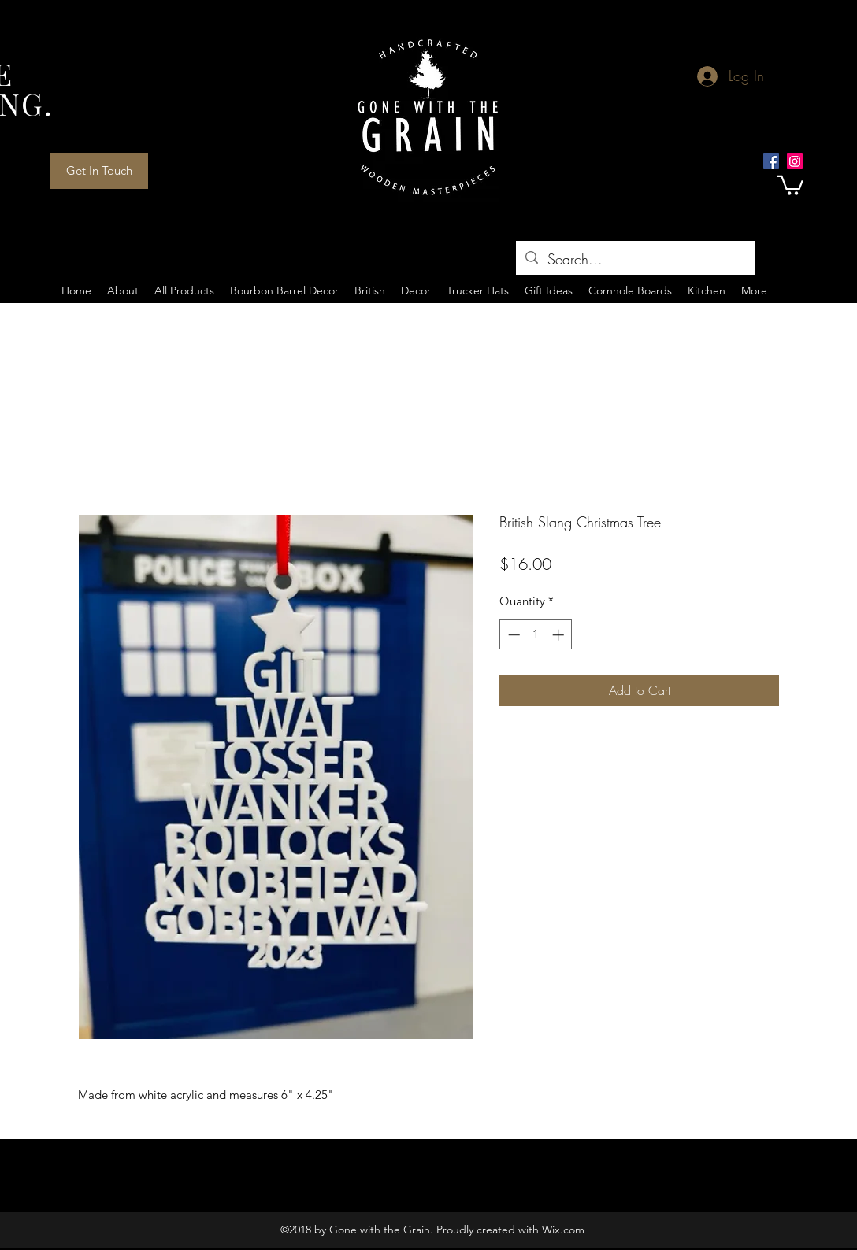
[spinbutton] (536, 634)
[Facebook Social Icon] (771, 161)
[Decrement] (512, 634)
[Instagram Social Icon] (795, 161)
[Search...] (634, 260)
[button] (790, 184)
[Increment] (559, 634)
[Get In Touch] (99, 171)
